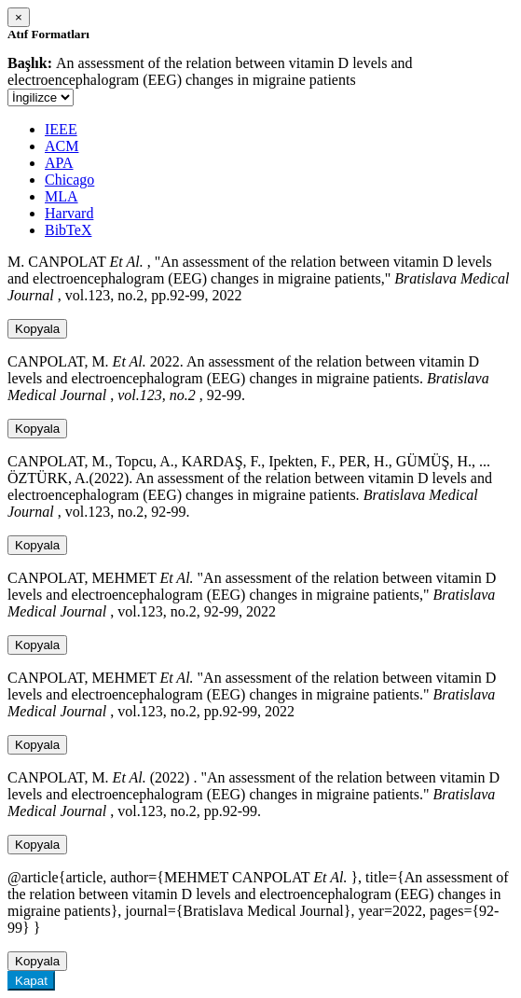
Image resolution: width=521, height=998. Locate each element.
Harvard (69, 213)
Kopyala (37, 329)
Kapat (31, 981)
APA (59, 163)
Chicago (69, 179)
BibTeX (68, 230)
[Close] (18, 17)
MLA (61, 196)
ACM (61, 146)
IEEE (61, 129)
